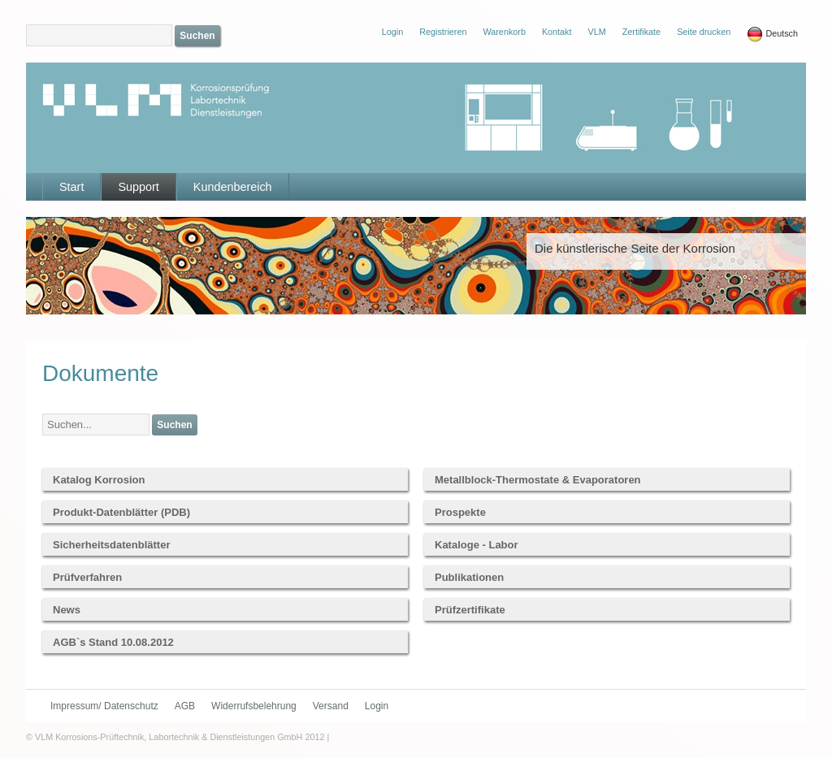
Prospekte (460, 512)
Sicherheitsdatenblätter (112, 545)
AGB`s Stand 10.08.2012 (113, 642)
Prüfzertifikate (470, 610)
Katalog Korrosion (99, 480)
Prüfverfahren (87, 577)
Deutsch (772, 34)
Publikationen (469, 577)
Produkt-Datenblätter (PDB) (121, 512)
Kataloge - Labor (476, 545)
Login (376, 706)
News (66, 610)
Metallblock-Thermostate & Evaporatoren (538, 480)
